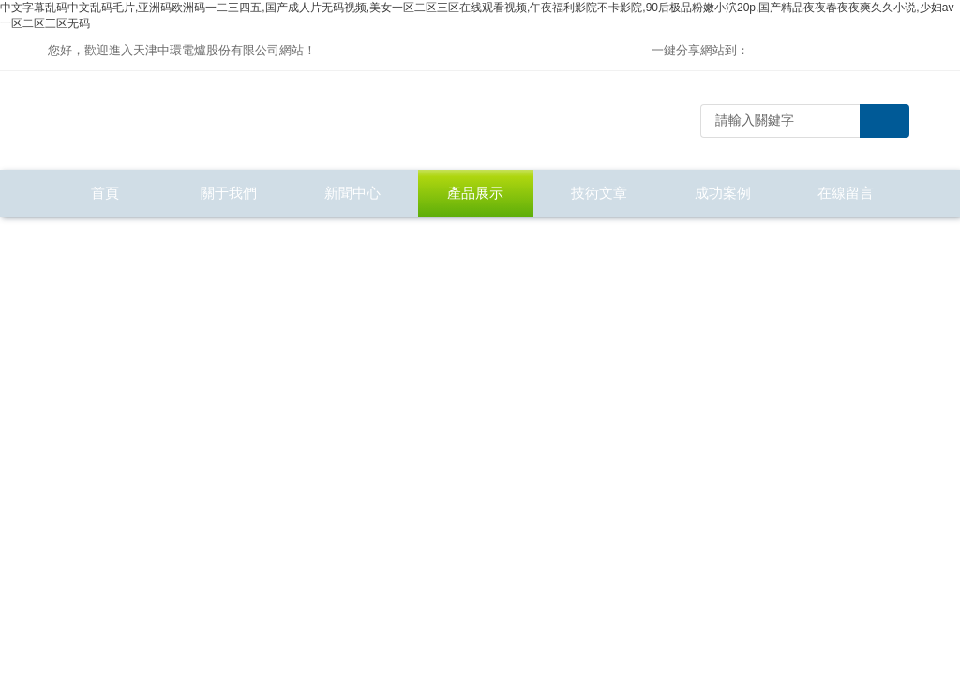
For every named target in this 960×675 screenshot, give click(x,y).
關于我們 (229, 193)
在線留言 (846, 193)
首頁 (105, 193)
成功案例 (723, 193)
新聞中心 (352, 193)
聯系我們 (105, 240)
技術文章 (599, 193)
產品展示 (475, 193)
